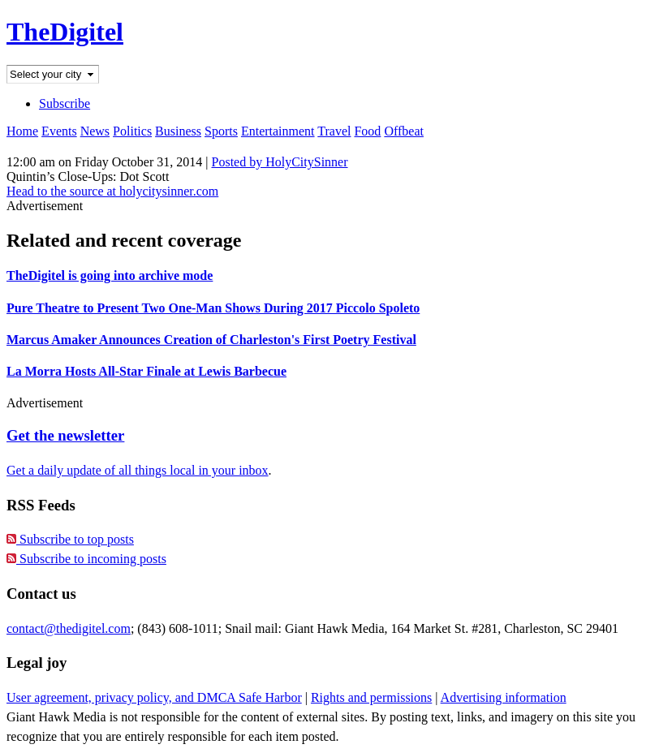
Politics (132, 131)
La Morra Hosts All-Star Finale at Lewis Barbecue (146, 371)
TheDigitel (64, 31)
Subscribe (64, 103)
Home (22, 131)
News (95, 131)
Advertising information (503, 697)
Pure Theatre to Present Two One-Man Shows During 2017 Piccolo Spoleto (213, 308)
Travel (334, 131)
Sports (221, 131)
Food (367, 131)
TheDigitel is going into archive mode (109, 275)
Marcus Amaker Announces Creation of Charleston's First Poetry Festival (211, 339)
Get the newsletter (65, 435)
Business (178, 131)
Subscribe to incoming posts (86, 559)
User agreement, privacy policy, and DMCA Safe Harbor (154, 697)
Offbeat (404, 131)
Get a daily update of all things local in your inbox (137, 470)
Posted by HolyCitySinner (280, 162)
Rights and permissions (371, 697)
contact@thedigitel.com (68, 628)
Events (59, 131)
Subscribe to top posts (70, 539)
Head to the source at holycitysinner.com (112, 191)
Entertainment (278, 131)
